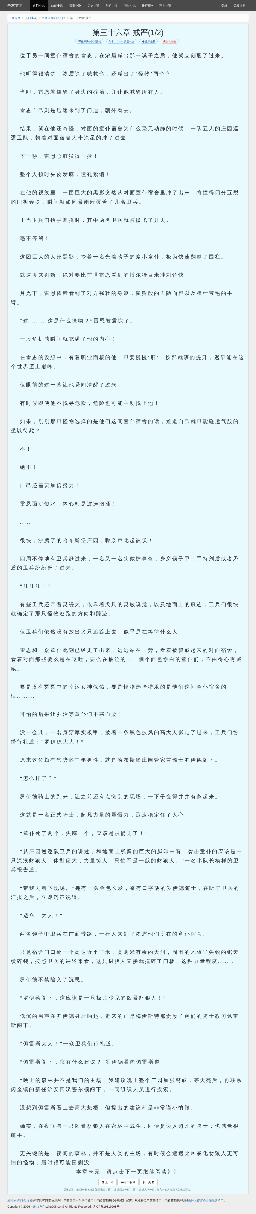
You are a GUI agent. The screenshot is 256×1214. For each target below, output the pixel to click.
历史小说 (93, 5)
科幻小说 (111, 5)
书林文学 (15, 5)
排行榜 (147, 5)
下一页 (148, 1182)
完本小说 (165, 5)
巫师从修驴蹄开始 (53, 18)
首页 (15, 18)
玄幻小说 (39, 5)
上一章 (107, 1182)
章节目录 (128, 1182)
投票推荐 (148, 41)
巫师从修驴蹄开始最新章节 (206, 1200)
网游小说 (130, 5)
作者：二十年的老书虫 (121, 41)
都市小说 (75, 5)
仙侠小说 (57, 5)
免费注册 (239, 5)
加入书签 (169, 41)
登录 (224, 5)
